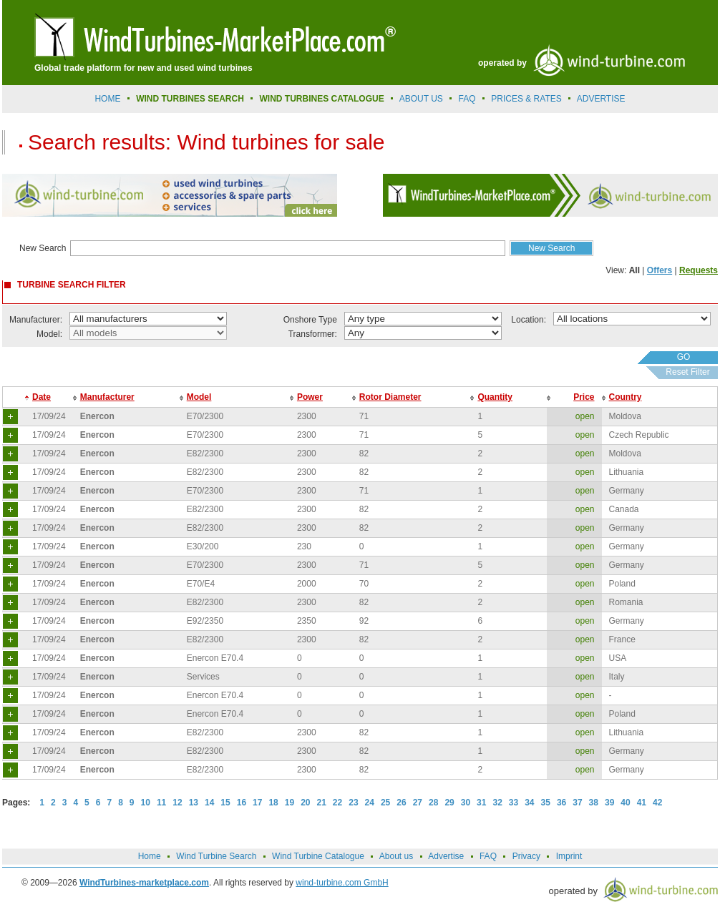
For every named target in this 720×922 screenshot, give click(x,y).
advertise (601, 99)
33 (513, 803)
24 (369, 803)
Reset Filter (687, 372)
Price (583, 397)
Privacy (526, 856)
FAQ (467, 99)
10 (145, 803)
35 (545, 803)
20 (305, 803)
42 (657, 803)
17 (257, 803)
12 (177, 803)
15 (225, 803)
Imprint (569, 856)
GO (684, 357)
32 (497, 803)
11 (161, 803)
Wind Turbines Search (190, 99)
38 (593, 803)
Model (199, 397)
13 (193, 803)
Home (107, 99)
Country (625, 397)
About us (421, 99)
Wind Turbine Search (216, 856)
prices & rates (526, 99)
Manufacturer (107, 397)
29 (449, 803)
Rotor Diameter (390, 397)
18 (273, 803)
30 (465, 803)
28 (433, 803)
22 (337, 803)
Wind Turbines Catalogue (322, 99)
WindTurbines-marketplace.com (144, 883)
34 (529, 803)
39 (609, 803)
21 (321, 803)
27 (417, 803)
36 (561, 803)
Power (310, 397)
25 (385, 803)
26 (401, 803)
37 (577, 803)
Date (41, 397)
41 (641, 803)
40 (625, 803)
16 (241, 803)
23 (353, 803)
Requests (698, 270)
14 (209, 803)
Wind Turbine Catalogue (318, 856)
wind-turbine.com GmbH (342, 883)
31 (481, 803)
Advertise (446, 856)
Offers (659, 270)
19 (289, 803)
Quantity (494, 397)
